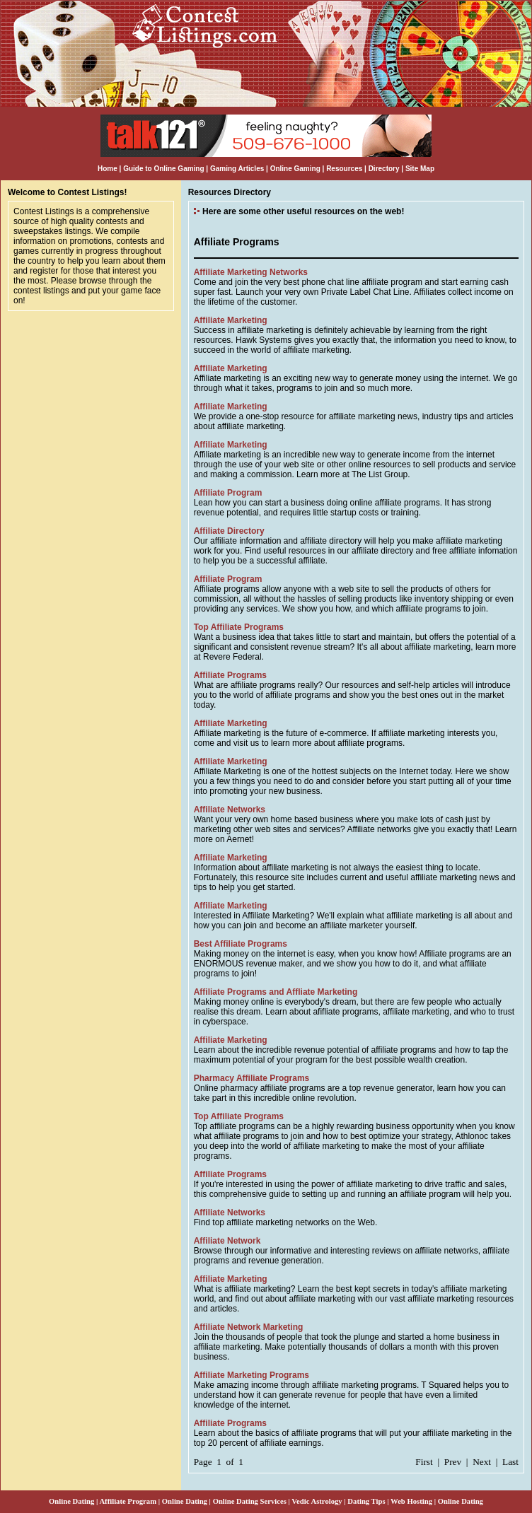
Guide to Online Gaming (163, 169)
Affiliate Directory (229, 531)
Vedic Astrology (316, 1501)
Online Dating (71, 1501)
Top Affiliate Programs (239, 627)
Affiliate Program (228, 493)
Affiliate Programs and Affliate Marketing (276, 992)
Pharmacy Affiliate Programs (252, 1078)
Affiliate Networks (229, 809)
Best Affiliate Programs (240, 944)
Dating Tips (366, 1501)
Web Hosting (411, 1501)
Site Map (419, 169)
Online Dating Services (250, 1501)
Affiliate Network (227, 1241)
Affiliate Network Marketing (248, 1327)
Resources (344, 169)
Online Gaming (295, 169)
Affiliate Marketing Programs (251, 1375)
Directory (384, 169)
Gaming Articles (238, 169)
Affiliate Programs (230, 675)
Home (107, 169)
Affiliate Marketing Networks (251, 272)
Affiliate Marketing (230, 320)
